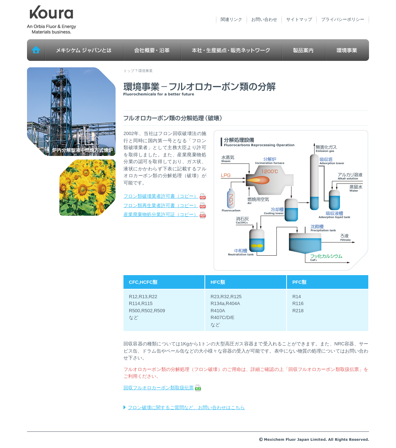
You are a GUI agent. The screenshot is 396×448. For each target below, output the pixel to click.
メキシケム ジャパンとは (84, 50)
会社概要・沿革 (152, 50)
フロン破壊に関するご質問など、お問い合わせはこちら (186, 407)
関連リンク (231, 19)
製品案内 (303, 50)
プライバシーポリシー (342, 19)
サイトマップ (299, 19)
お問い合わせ (264, 19)
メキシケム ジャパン (51, 19)
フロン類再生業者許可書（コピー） (164, 205)
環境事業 (347, 50)
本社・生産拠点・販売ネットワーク (231, 50)
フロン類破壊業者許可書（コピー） (164, 196)
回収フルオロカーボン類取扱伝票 (162, 387)
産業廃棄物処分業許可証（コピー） (164, 214)
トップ (36, 50)
